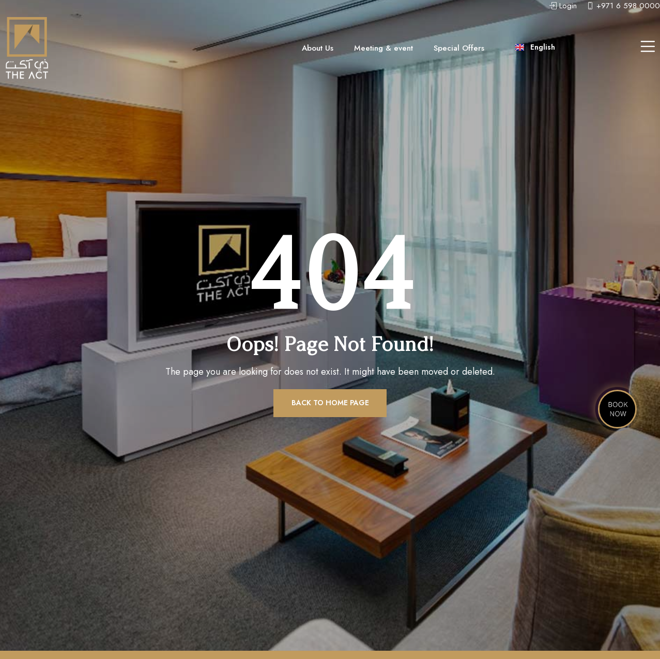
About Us (317, 48)
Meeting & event (383, 48)
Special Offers (459, 48)
